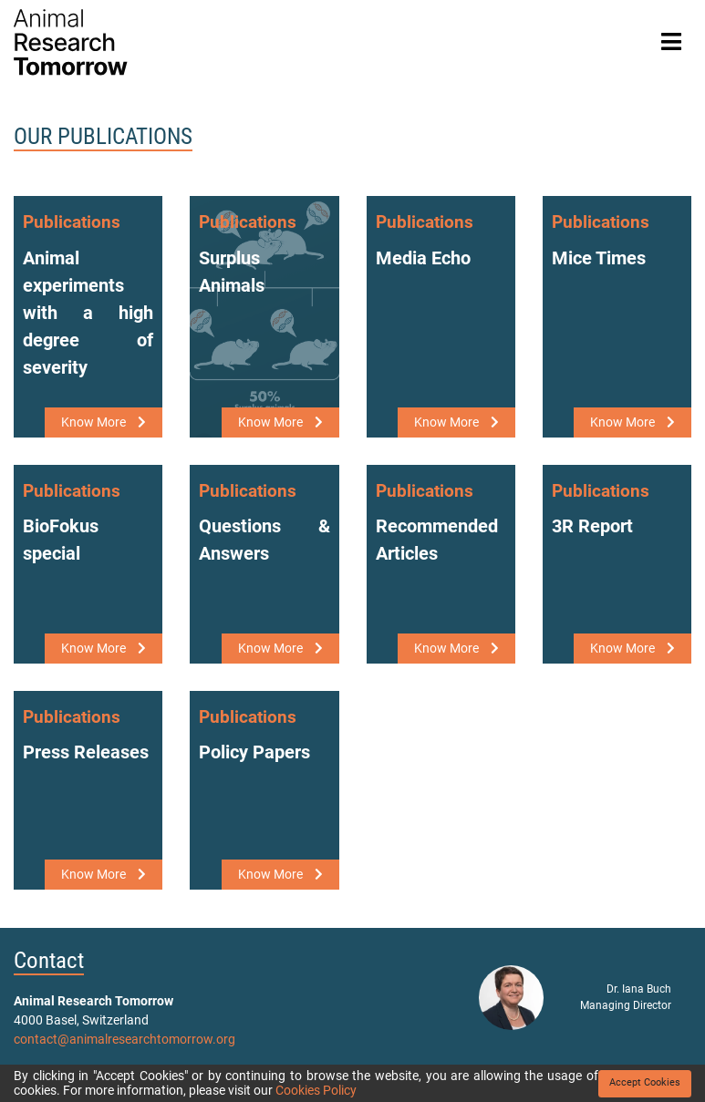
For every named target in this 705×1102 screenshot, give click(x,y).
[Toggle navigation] (670, 42)
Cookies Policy (316, 1090)
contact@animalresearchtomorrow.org (124, 1039)
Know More (103, 422)
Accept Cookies (644, 1082)
